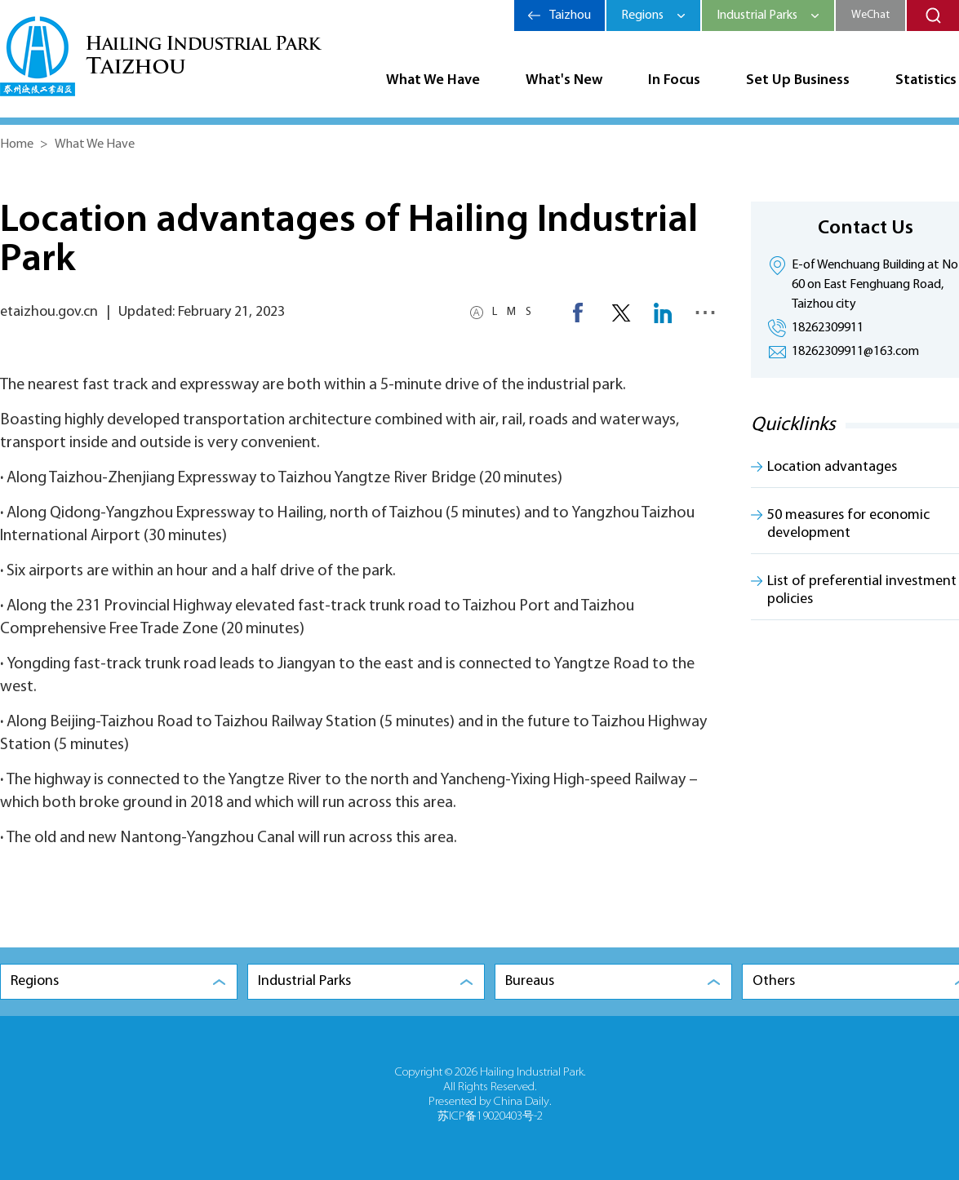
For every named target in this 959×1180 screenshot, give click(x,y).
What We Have (433, 80)
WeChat (870, 15)
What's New (564, 80)
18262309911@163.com (855, 351)
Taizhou (570, 15)
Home (16, 144)
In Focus (674, 80)
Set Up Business (798, 80)
